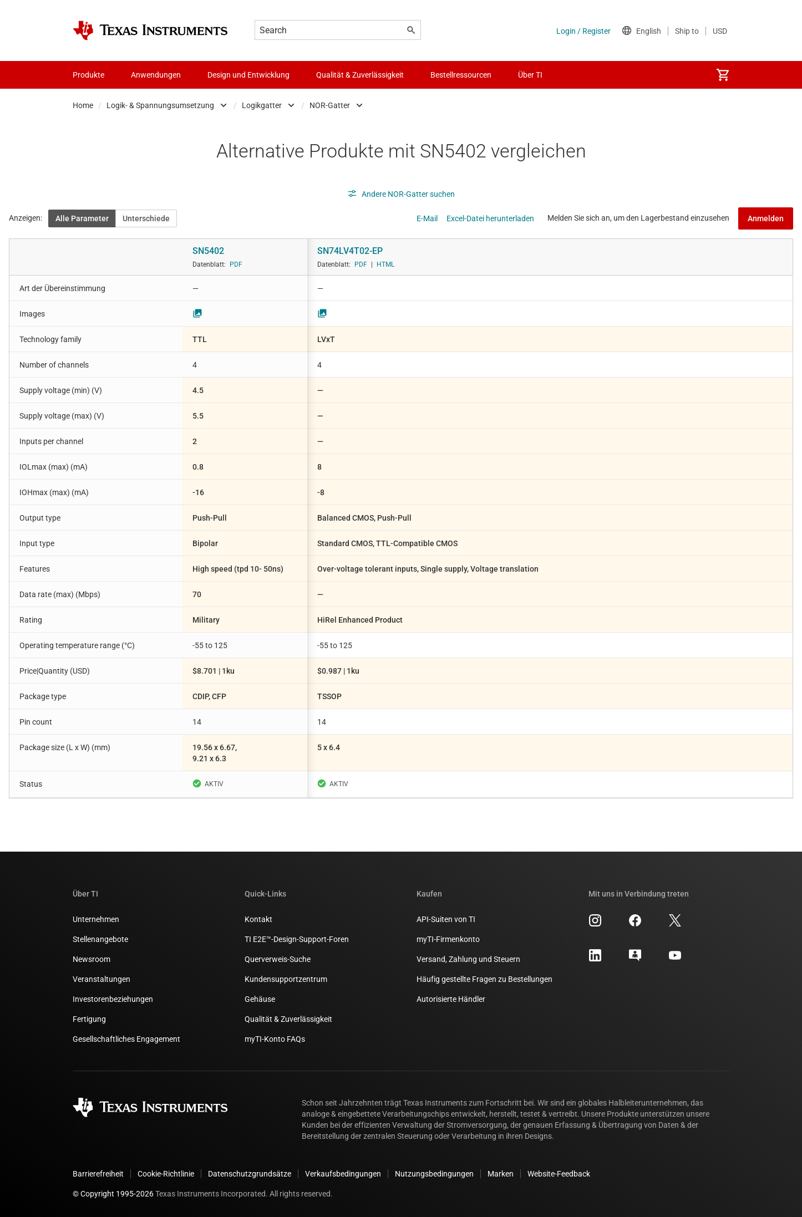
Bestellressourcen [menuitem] (460, 74)
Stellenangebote (100, 939)
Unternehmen (96, 919)
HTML (385, 264)
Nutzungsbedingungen (434, 1173)
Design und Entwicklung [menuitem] (248, 74)
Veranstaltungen (101, 979)
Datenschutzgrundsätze (249, 1173)
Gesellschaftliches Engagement (126, 1039)
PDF (236, 264)
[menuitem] (723, 75)
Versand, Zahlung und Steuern (468, 959)
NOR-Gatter (329, 105)
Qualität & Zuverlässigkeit (288, 1019)
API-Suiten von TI (446, 919)
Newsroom (91, 959)
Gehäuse (260, 999)
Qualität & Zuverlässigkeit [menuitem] (360, 74)
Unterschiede (146, 218)
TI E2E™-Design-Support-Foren (297, 939)
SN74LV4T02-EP (350, 251)
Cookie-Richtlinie (166, 1173)
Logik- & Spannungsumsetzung (160, 105)
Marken (501, 1173)
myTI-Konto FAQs (275, 1039)
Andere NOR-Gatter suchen (401, 194)
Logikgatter (262, 105)
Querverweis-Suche (278, 959)
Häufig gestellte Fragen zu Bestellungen (484, 979)
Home (83, 105)
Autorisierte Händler (451, 999)
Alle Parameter (82, 218)
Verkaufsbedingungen (343, 1173)
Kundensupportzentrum (286, 979)
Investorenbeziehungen (113, 999)
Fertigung (89, 1019)
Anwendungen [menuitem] (156, 74)
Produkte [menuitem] (88, 74)
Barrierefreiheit (98, 1173)
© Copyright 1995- (113, 1193)
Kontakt (258, 919)
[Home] (150, 30)
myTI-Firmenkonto (448, 939)
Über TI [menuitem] (530, 74)
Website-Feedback (558, 1173)
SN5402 (208, 251)
